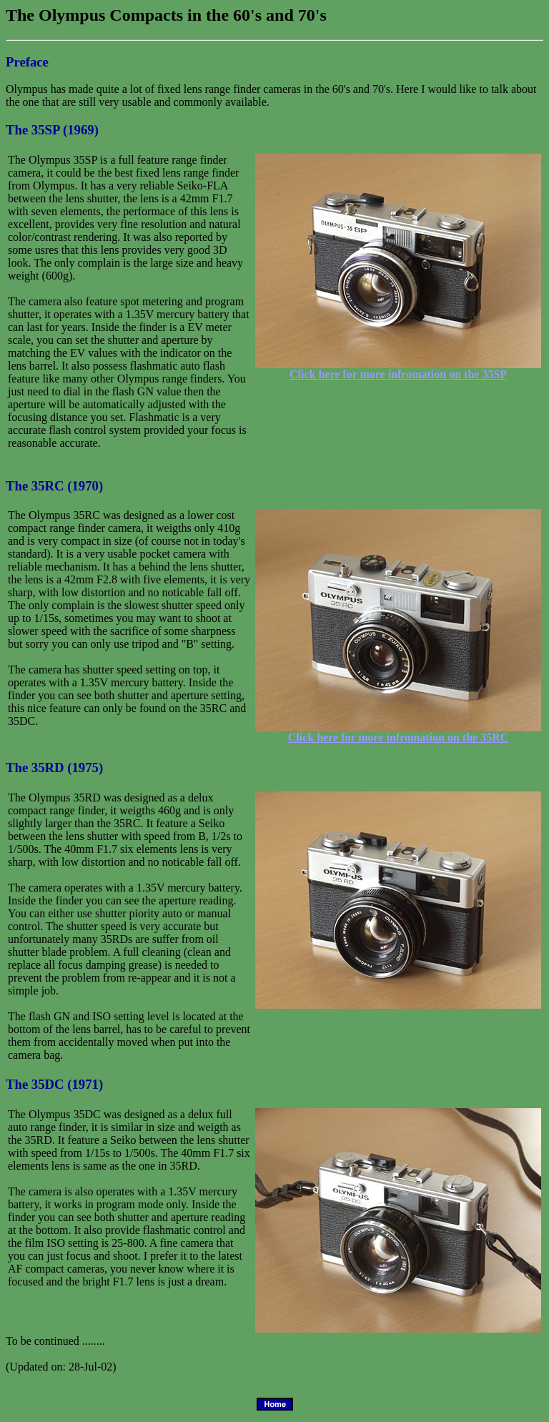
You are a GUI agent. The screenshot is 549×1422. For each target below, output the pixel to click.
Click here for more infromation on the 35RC (398, 737)
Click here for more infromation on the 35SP (398, 374)
